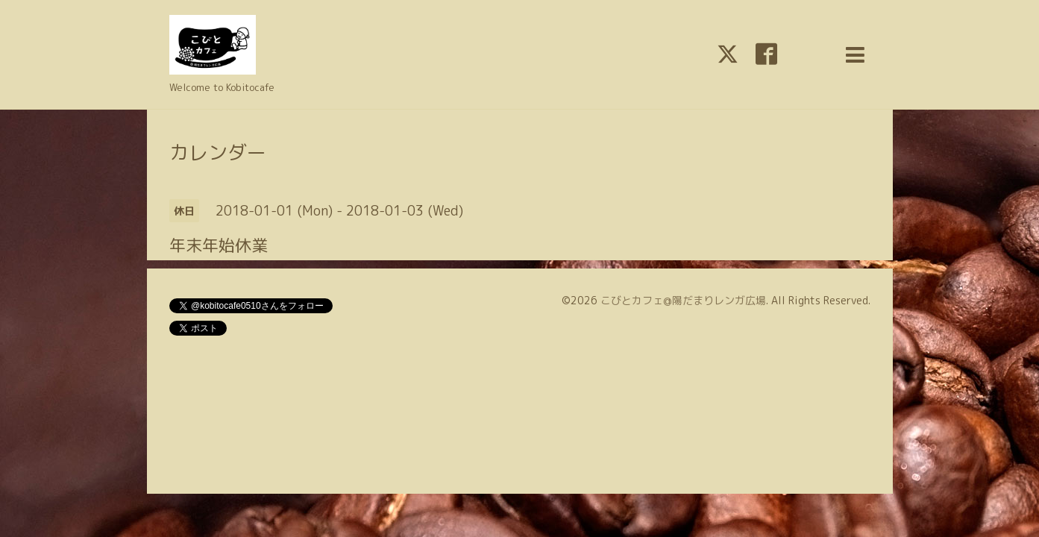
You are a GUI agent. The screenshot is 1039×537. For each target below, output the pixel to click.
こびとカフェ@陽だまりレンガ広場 (683, 300)
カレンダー (217, 152)
